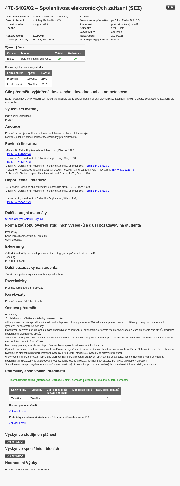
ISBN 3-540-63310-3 (97, 165)
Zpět (171, 7)
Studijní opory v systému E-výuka (24, 219)
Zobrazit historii (17, 411)
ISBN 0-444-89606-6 (19, 154)
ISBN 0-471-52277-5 (122, 169)
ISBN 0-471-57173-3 (19, 162)
